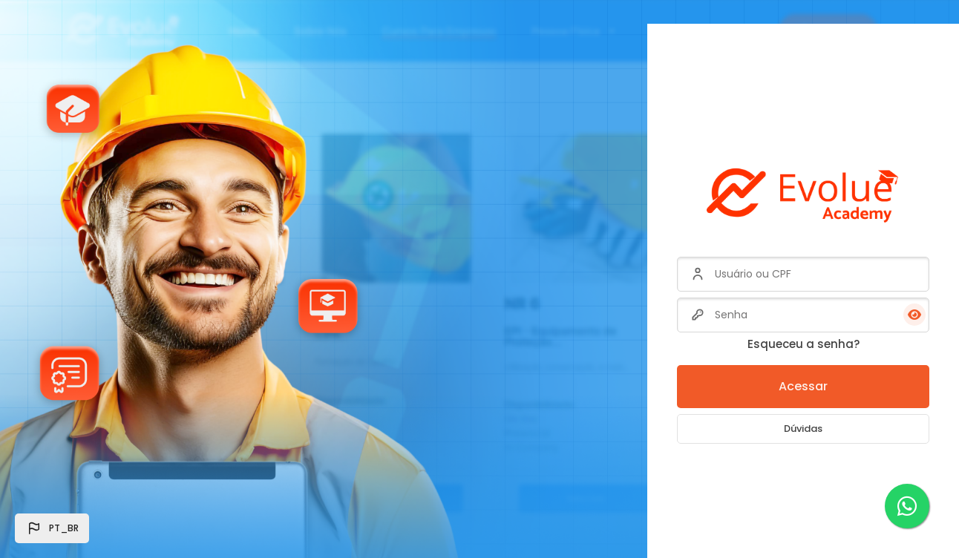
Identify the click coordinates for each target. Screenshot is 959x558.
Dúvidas (803, 428)
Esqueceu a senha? (803, 344)
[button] (52, 528)
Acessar (803, 386)
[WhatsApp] (907, 506)
